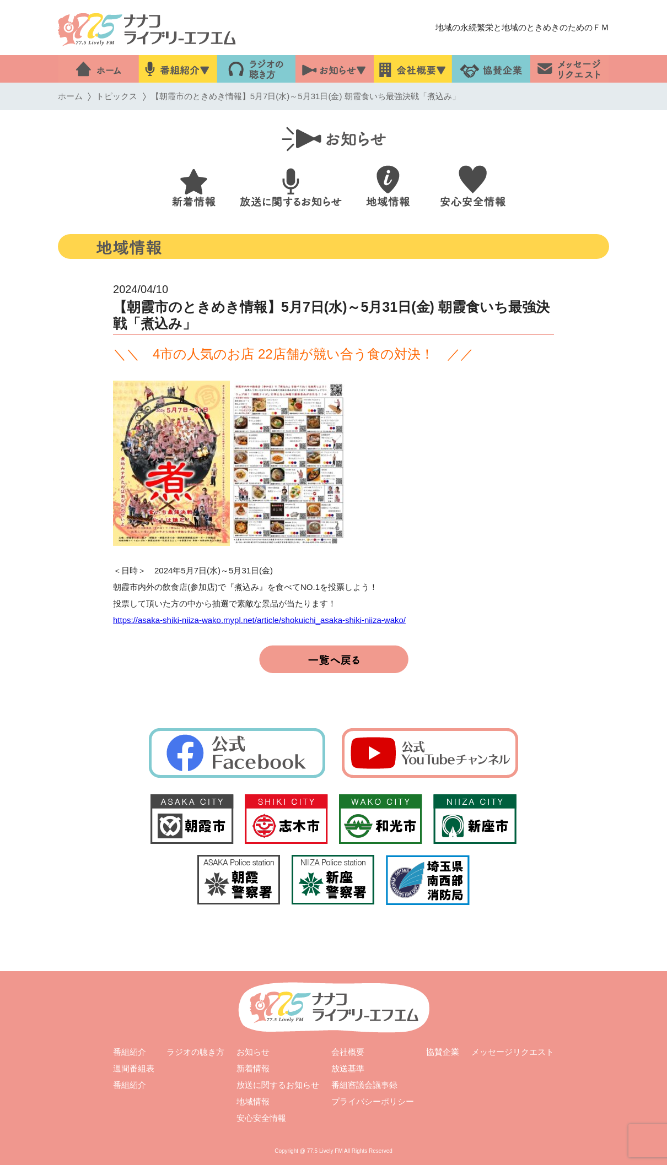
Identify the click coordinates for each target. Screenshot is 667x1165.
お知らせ (253, 1051)
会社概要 (347, 1051)
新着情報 (253, 1068)
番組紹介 (129, 1051)
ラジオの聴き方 (195, 1051)
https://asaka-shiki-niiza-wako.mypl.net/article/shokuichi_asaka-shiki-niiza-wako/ (259, 620)
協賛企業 (442, 1051)
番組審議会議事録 (364, 1085)
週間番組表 (133, 1068)
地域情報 (253, 1101)
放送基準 (347, 1068)
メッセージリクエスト (512, 1051)
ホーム (70, 96)
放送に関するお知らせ (277, 1085)
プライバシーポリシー (372, 1101)
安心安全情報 (261, 1118)
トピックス (116, 96)
